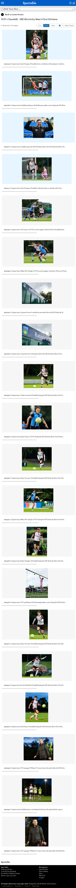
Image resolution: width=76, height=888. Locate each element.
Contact (41, 878)
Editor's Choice (66, 25)
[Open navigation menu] (2, 2)
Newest (46, 25)
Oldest (53, 25)
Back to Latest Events (12, 14)
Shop (40, 873)
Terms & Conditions (6, 886)
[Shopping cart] (74, 3)
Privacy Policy (18, 886)
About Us (42, 875)
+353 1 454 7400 (11, 875)
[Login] (70, 3)
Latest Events (43, 869)
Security (26, 886)
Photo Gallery (43, 871)
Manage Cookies (35, 886)
